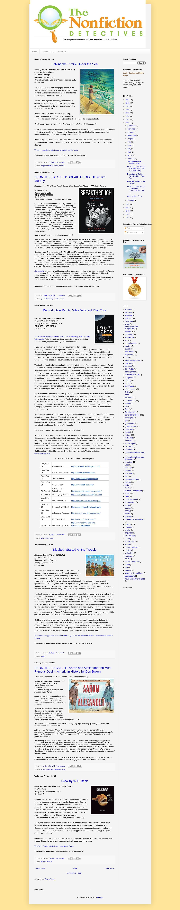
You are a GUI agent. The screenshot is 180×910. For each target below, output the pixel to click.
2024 (128, 100)
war (126, 567)
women (128, 570)
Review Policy (48, 52)
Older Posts (109, 868)
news (127, 496)
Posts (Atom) (49, 879)
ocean (127, 505)
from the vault (130, 412)
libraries (128, 471)
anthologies (129, 335)
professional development (134, 519)
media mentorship (132, 479)
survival (128, 550)
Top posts (128, 556)
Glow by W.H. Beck (134, 196)
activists (128, 318)
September (132, 136)
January (131, 200)
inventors (128, 462)
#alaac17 (128, 310)
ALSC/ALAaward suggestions (131, 328)
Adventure (129, 321)
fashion (128, 403)
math (127, 476)
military (127, 485)
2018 (128, 116)
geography (129, 418)
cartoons (128, 366)
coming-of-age (130, 372)
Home (34, 52)
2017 (128, 119)
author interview (131, 343)
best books (129, 352)
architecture (129, 337)
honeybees (129, 441)
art (126, 340)
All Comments (131, 233)
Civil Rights (129, 369)
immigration (129, 449)
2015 (128, 204)
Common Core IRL (132, 375)
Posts (128, 228)
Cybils (127, 392)
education (128, 398)
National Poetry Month (133, 491)
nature (127, 494)
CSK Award (129, 386)
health (56, 299)
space (127, 539)
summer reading (131, 547)
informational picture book (134, 452)
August (130, 139)
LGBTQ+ (128, 468)
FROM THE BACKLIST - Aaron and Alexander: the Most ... (136, 190)
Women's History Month (134, 573)
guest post (129, 429)
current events (130, 389)
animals (43, 862)
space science (130, 542)
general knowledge (47, 299)
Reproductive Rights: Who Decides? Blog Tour (135, 176)
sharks (127, 530)
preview (128, 517)
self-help (128, 527)
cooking (128, 380)
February (131, 159)
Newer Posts (40, 868)
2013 (128, 211)
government (45, 538)
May (129, 149)
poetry (127, 511)
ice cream (128, 446)
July (129, 142)
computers (129, 378)
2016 (128, 123)
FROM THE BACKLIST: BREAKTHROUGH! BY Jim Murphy (136, 169)
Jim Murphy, (39, 271)
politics (127, 514)
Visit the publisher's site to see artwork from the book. (56, 150)
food (126, 409)
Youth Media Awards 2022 (135, 579)
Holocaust (129, 438)
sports (127, 544)
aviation (128, 346)
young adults (130, 576)
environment (129, 401)
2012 (128, 214)
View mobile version (74, 873)
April (129, 152)
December (132, 126)
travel (127, 559)
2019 (128, 113)
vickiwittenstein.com (42, 454)
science (61, 166)
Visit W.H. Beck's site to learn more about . (54, 846)
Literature (128, 473)
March (130, 155)
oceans (55, 166)
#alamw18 (129, 315)
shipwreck (129, 533)
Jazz (127, 465)
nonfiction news (131, 499)
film (126, 406)
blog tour (128, 363)
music (127, 488)
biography (44, 166)
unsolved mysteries (132, 562)
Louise (45, 295)
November (132, 129)
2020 (128, 110)
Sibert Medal (130, 536)
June (130, 145)
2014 (128, 208)
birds (127, 358)
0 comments (60, 162)
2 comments (61, 295)
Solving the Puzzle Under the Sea (134, 162)
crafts (127, 383)
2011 (128, 218)
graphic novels (130, 426)
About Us (62, 52)
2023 (128, 103)
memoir (128, 482)
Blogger (100, 897)
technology (129, 553)
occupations (129, 502)
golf (126, 421)
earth (127, 395)
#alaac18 (128, 312)
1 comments (61, 766)
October (131, 132)
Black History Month (132, 360)
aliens (127, 324)
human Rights (130, 444)
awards (128, 349)
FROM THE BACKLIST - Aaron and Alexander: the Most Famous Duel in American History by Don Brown (72, 669)
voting (127, 565)
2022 (128, 106)
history (50, 166)
